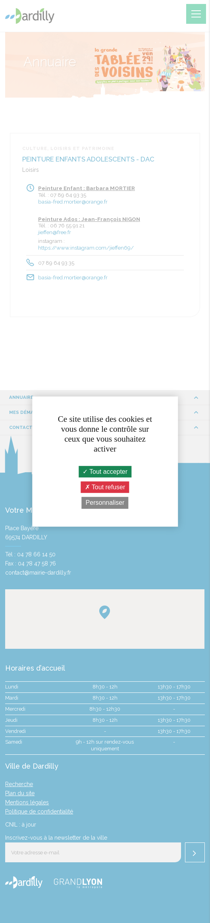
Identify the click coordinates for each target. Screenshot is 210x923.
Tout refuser (105, 487)
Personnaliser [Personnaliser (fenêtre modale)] (105, 503)
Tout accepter (105, 471)
